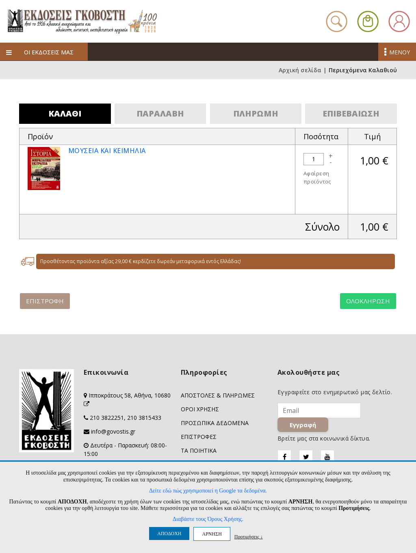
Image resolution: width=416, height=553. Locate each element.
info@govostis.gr (113, 431)
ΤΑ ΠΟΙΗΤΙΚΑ (199, 450)
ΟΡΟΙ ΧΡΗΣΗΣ (200, 409)
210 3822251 (107, 417)
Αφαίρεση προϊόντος (317, 177)
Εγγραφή (303, 425)
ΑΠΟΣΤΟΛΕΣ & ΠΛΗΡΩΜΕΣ (218, 395)
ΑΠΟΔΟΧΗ (169, 533)
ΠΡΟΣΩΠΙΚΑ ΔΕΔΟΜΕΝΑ (215, 423)
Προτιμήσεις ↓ (248, 536)
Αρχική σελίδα (300, 70)
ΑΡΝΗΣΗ (211, 534)
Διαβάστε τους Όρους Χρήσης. (208, 519)
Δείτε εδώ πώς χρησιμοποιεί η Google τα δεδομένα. (208, 491)
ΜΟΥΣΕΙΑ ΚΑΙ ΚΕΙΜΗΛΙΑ (107, 150)
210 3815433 (144, 417)
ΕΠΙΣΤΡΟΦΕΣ (199, 437)
